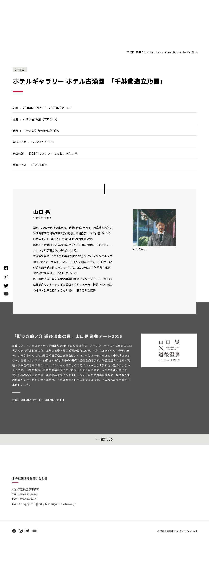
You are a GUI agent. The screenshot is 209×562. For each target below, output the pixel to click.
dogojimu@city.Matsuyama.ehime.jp (50, 522)
